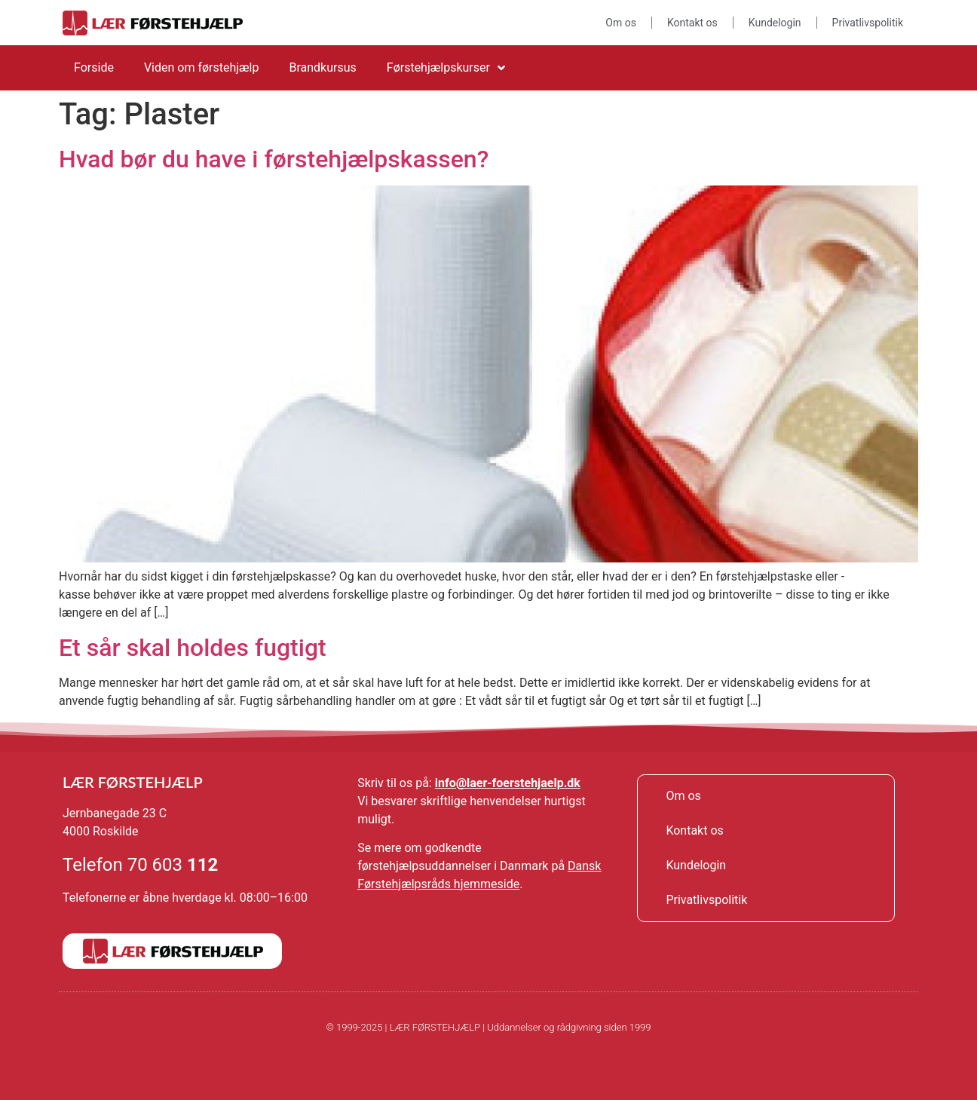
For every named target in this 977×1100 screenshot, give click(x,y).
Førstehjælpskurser (446, 67)
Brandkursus (322, 67)
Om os (620, 23)
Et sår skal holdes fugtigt (192, 647)
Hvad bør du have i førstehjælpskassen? (273, 159)
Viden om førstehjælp (201, 67)
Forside (94, 67)
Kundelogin (775, 23)
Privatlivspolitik (867, 23)
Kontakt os (692, 23)
